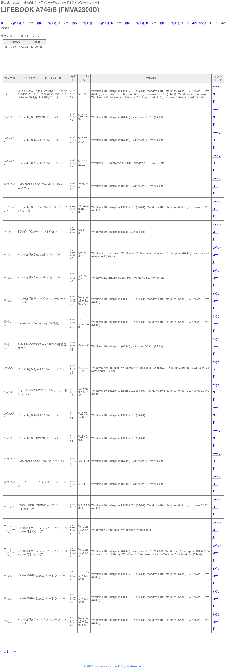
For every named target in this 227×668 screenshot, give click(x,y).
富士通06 (107, 23)
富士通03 (54, 23)
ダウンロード (216, 94)
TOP (3, 23)
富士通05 (89, 23)
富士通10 (177, 23)
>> (14, 651)
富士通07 (124, 23)
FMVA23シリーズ (201, 23)
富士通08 (142, 23)
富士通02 (36, 23)
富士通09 (159, 23)
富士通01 (19, 23)
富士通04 (71, 23)
